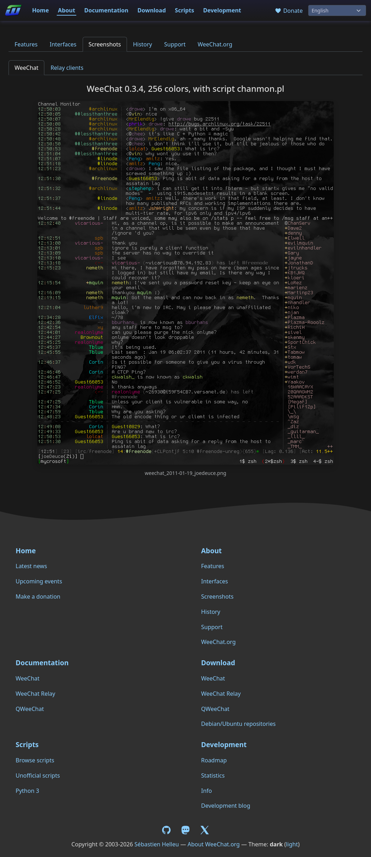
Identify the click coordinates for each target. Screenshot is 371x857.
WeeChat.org (215, 44)
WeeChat (26, 68)
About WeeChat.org (214, 844)
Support (175, 44)
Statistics (213, 775)
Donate (289, 11)
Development (222, 10)
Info (206, 791)
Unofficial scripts (38, 775)
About (66, 10)
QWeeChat (30, 709)
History (142, 44)
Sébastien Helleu (156, 844)
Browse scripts (35, 760)
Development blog (225, 806)
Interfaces (63, 44)
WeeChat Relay (35, 694)
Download (152, 10)
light (292, 844)
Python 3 (27, 791)
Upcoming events (39, 581)
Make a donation (38, 596)
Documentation (106, 10)
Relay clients (66, 68)
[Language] (337, 10)
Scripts (184, 10)
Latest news (31, 566)
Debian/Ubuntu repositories (238, 724)
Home (40, 10)
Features (26, 44)
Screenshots (105, 44)
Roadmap (214, 760)
